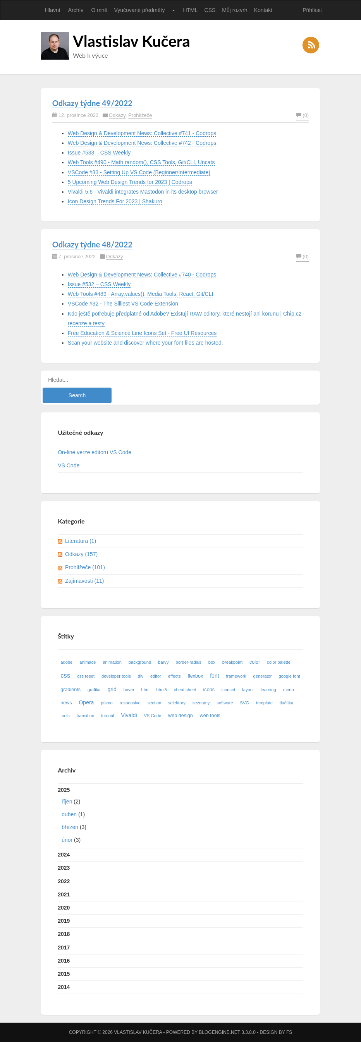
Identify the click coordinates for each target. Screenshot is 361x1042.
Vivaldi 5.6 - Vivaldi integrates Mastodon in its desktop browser (143, 192)
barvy (163, 662)
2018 (64, 934)
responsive (130, 702)
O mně (99, 10)
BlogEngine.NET (219, 1032)
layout (248, 689)
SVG (244, 702)
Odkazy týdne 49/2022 (92, 103)
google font (289, 676)
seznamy (201, 702)
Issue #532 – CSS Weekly (99, 284)
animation (112, 662)
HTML (190, 10)
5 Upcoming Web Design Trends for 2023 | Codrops (130, 182)
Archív (76, 10)
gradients (70, 689)
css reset (86, 676)
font (214, 676)
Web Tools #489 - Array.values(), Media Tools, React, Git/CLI (140, 294)
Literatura (80, 541)
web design (180, 715)
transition (85, 715)
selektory (177, 702)
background (140, 662)
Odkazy (117, 115)
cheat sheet (185, 689)
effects (174, 676)
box (211, 662)
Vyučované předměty (139, 10)
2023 (64, 868)
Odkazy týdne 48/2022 (92, 244)
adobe (66, 662)
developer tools (116, 676)
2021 (64, 894)
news (66, 703)
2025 (180, 816)
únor (67, 840)
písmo (106, 702)
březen (70, 827)
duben (69, 814)
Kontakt (263, 10)
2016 (64, 961)
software (225, 702)
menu (288, 689)
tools (65, 715)
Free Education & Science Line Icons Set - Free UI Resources (142, 333)
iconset (228, 689)
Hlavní (52, 10)
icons (209, 689)
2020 (64, 908)
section (154, 702)
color (254, 662)
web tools (210, 715)
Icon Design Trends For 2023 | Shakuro (115, 201)
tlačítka (286, 702)
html (145, 689)
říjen (67, 801)
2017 (64, 947)
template (264, 702)
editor (155, 676)
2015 (64, 974)
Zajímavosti (84, 581)
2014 (64, 987)
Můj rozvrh (234, 10)
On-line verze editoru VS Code (94, 452)
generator (262, 676)
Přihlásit (312, 10)
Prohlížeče (140, 115)
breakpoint (232, 662)
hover (129, 689)
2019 (64, 921)
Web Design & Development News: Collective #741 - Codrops (142, 133)
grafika (94, 689)
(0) (302, 115)
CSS (210, 10)
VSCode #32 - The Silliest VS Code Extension (123, 303)
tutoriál (107, 715)
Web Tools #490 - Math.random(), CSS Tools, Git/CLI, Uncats (141, 162)
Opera (86, 702)
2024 (64, 854)
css (65, 675)
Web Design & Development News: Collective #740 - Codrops (142, 274)
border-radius (188, 662)
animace (87, 662)
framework (236, 676)
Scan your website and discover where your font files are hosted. (145, 343)
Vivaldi (129, 715)
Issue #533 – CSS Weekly (99, 152)
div (140, 676)
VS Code (68, 465)
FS (289, 1032)
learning (268, 689)
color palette (279, 662)
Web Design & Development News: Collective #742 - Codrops (142, 143)
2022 (64, 881)
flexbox (195, 676)
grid (111, 689)
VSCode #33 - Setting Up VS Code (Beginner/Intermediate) (139, 172)
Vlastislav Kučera (131, 41)
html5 (161, 689)
